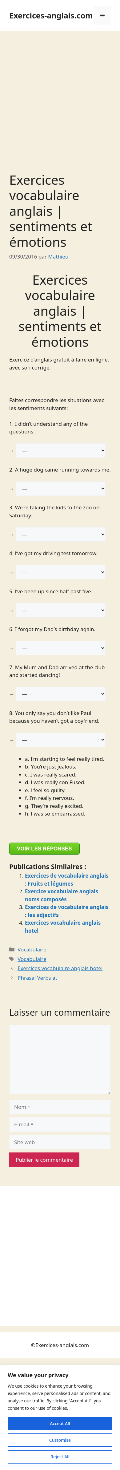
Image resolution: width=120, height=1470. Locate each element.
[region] (60, 1417)
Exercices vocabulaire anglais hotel (60, 968)
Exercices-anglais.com (51, 15)
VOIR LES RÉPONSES (44, 849)
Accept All (60, 1423)
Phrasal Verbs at (37, 977)
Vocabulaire (32, 949)
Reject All (59, 1457)
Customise (60, 1440)
